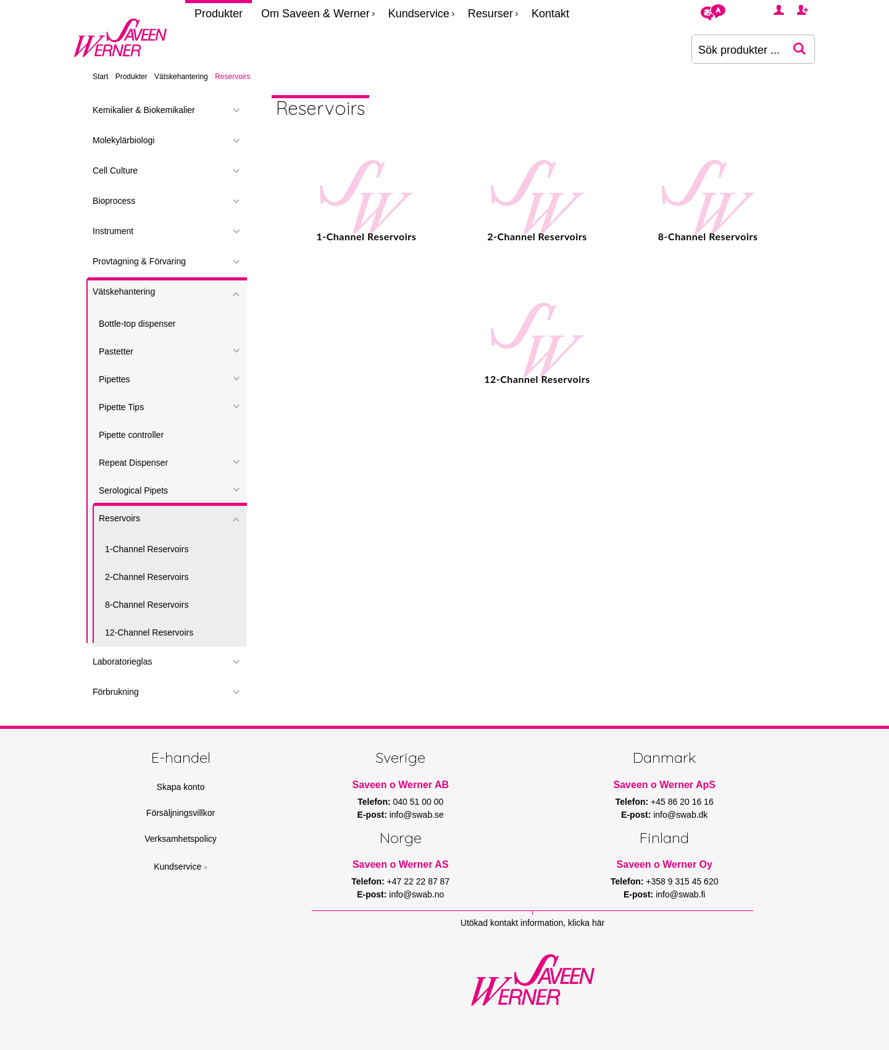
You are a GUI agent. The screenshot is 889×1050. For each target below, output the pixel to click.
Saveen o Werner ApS (665, 784)
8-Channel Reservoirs (146, 605)
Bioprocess (114, 201)
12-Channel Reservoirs (149, 632)
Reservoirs (119, 518)
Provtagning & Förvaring (139, 261)
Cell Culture (115, 170)
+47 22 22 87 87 (418, 881)
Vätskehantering (181, 76)
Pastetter (116, 351)
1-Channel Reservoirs (146, 549)
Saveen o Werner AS (401, 864)
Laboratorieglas (122, 661)
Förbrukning (116, 692)
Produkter (218, 13)
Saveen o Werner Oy (664, 864)
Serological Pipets (133, 490)
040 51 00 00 (418, 802)
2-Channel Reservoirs (146, 577)
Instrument (113, 231)
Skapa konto (181, 787)
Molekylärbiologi (123, 140)
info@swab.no (416, 894)
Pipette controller (131, 435)
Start (100, 76)
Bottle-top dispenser (137, 324)
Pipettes (114, 379)
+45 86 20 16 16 (682, 802)
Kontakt (550, 13)
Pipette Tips (121, 407)
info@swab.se (417, 815)
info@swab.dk (680, 815)
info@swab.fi (680, 894)
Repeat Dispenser (133, 463)
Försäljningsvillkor (180, 813)
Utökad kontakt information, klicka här (532, 923)
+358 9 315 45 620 (682, 881)
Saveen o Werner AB (401, 784)
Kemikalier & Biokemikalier (144, 110)
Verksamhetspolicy (180, 839)
